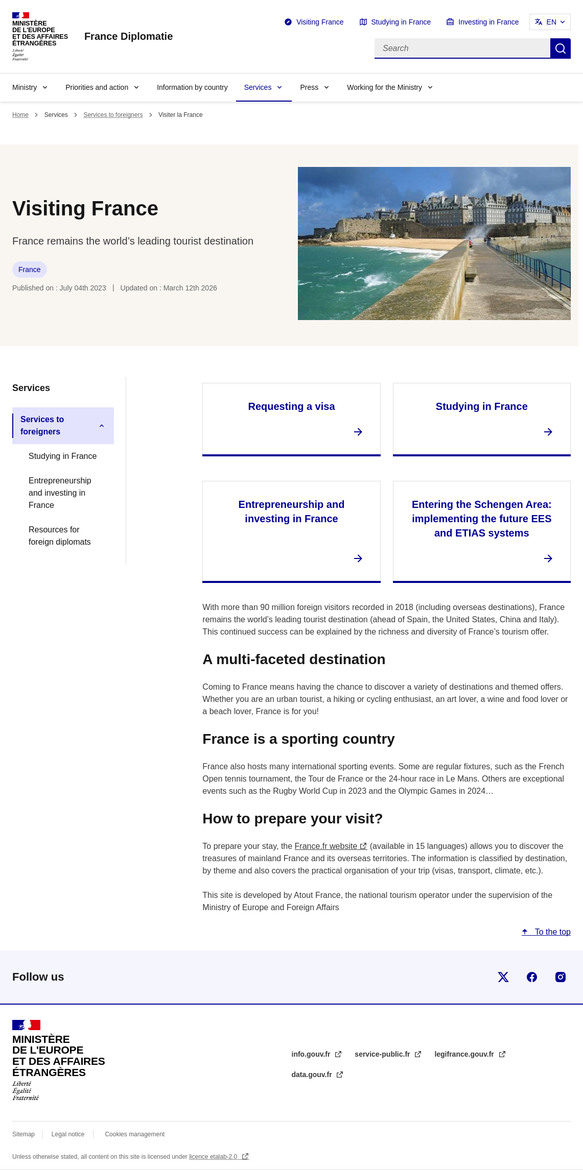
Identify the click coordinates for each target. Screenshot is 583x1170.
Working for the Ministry (384, 87)
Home (20, 114)
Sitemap (24, 1134)
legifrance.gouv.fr (465, 1054)
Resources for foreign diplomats (60, 535)
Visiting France (319, 22)
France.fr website (326, 846)
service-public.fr (383, 1054)
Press (309, 87)
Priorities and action (96, 87)
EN (551, 22)
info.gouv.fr (312, 1054)
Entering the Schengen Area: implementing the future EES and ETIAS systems (482, 519)
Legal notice (68, 1134)
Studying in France (401, 22)
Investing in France (488, 22)
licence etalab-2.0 (214, 1156)
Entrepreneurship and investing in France (60, 492)
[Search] (462, 48)
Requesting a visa (291, 406)
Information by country (192, 87)
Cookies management (135, 1134)
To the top (552, 932)
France (29, 269)
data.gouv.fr (313, 1074)
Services (258, 87)
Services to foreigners (113, 114)
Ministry (24, 87)
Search (560, 48)
